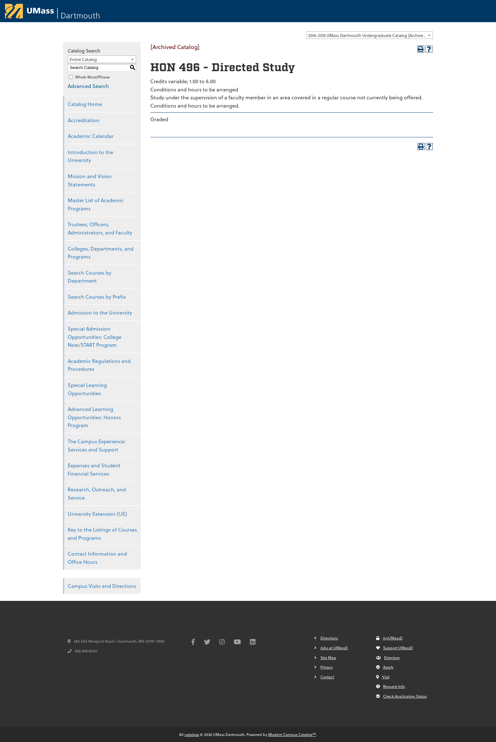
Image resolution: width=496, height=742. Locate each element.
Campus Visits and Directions (102, 585)
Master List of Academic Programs (96, 204)
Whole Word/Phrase (92, 77)
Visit (382, 677)
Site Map (328, 657)
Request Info (390, 686)
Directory (388, 657)
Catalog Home (85, 104)
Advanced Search (88, 86)
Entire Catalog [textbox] (83, 59)
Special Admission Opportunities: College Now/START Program (94, 336)
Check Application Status (401, 696)
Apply (385, 667)
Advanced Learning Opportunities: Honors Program (94, 417)
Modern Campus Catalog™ (292, 734)
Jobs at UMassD (334, 648)
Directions (329, 638)
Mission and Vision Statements (90, 180)
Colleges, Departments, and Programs (100, 252)
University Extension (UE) (97, 513)
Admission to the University (100, 312)
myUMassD (389, 638)
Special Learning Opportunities (87, 389)
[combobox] (369, 35)
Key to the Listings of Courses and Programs (102, 533)
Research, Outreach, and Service (97, 493)
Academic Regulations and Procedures (99, 365)
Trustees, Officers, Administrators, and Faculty (100, 228)
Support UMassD (394, 648)
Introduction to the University (90, 156)
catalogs (191, 734)
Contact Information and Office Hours (97, 557)
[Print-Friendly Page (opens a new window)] (420, 49)
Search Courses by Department (89, 276)
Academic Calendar (91, 136)
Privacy (326, 667)
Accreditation (83, 120)
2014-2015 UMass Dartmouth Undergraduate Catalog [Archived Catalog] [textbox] (370, 35)
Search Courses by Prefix (97, 296)
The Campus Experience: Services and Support (97, 445)
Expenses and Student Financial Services (94, 469)
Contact (327, 677)
